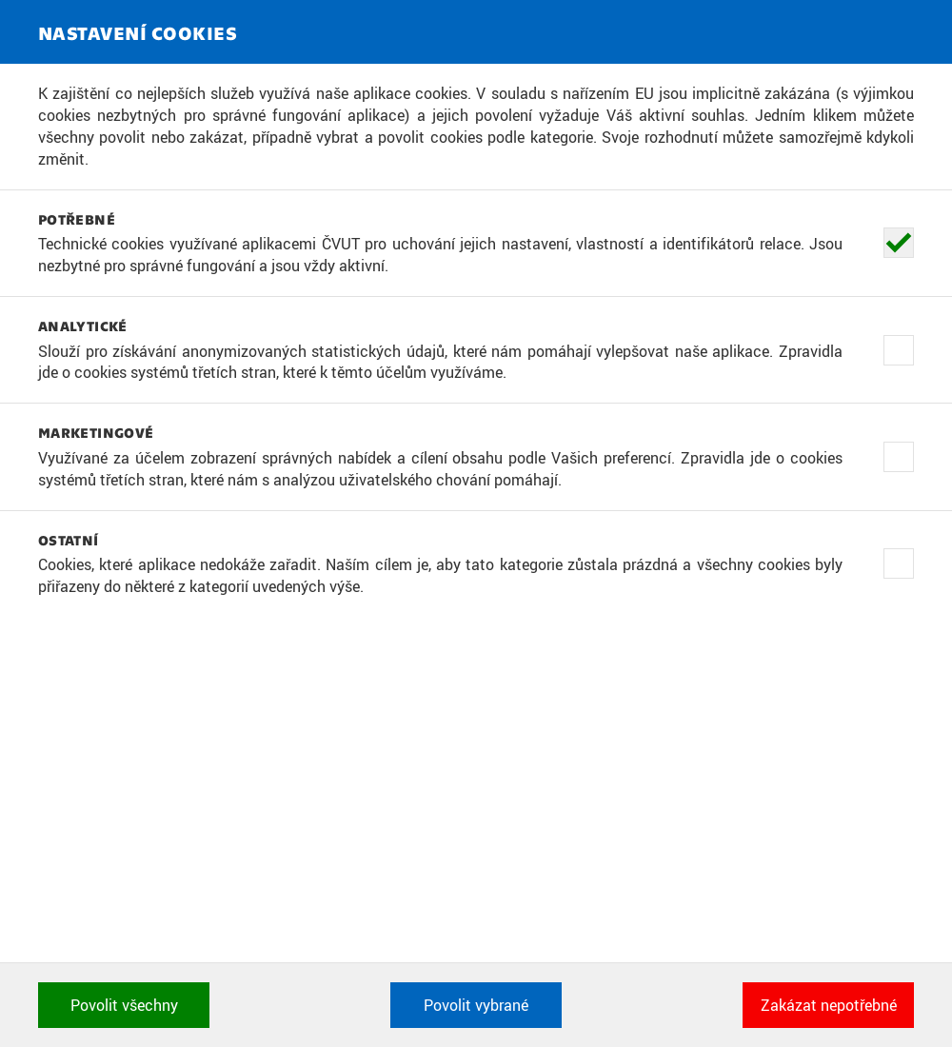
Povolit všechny (124, 1005)
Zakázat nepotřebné (829, 1005)
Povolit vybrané (476, 1005)
